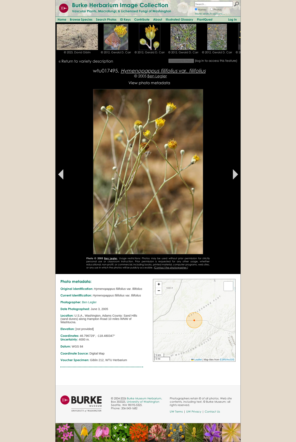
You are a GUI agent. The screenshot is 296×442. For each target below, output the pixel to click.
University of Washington (143, 401)
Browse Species (81, 19)
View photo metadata (149, 82)
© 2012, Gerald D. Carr (116, 52)
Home (62, 19)
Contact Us (212, 411)
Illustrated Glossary (179, 19)
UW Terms (176, 411)
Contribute (141, 19)
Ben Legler (157, 75)
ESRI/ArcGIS (227, 359)
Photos (218, 9)
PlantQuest (204, 19)
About (157, 19)
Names (202, 9)
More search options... (210, 13)
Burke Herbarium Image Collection (120, 4)
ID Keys (125, 19)
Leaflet (196, 359)
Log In (232, 19)
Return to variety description (87, 61)
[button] (194, 320)
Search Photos (106, 19)
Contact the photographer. (171, 267)
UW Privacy (193, 411)
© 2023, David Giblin (77, 52)
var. (163, 70)
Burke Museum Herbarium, (144, 398)
